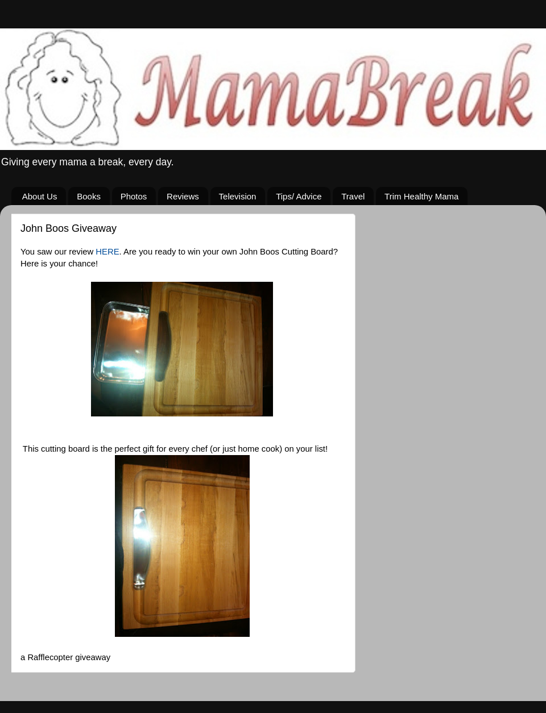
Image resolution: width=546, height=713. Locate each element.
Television (238, 196)
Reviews (183, 196)
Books (89, 196)
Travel (353, 196)
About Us (39, 196)
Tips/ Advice (298, 196)
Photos (134, 196)
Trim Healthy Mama (421, 196)
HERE (107, 251)
